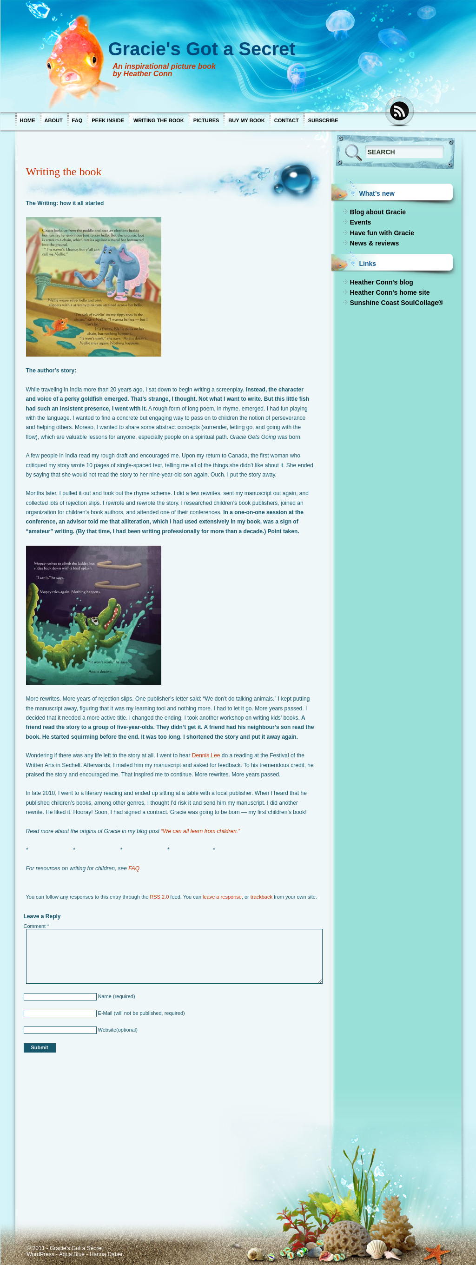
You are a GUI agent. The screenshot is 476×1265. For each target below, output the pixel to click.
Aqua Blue (71, 1254)
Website (106, 1030)
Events (360, 222)
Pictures (206, 120)
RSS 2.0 (159, 897)
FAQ (77, 120)
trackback (261, 897)
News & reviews (374, 243)
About (53, 120)
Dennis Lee (206, 755)
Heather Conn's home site (390, 292)
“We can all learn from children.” (200, 831)
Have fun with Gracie (382, 233)
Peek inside (108, 120)
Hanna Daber (105, 1254)
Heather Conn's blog (381, 282)
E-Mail (104, 1013)
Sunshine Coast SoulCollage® (396, 302)
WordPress (40, 1254)
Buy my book (246, 120)
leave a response (222, 897)
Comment (36, 926)
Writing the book (158, 120)
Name (103, 996)
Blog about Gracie (378, 212)
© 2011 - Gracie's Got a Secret (64, 1248)
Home (27, 120)
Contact (286, 120)
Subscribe (323, 120)
